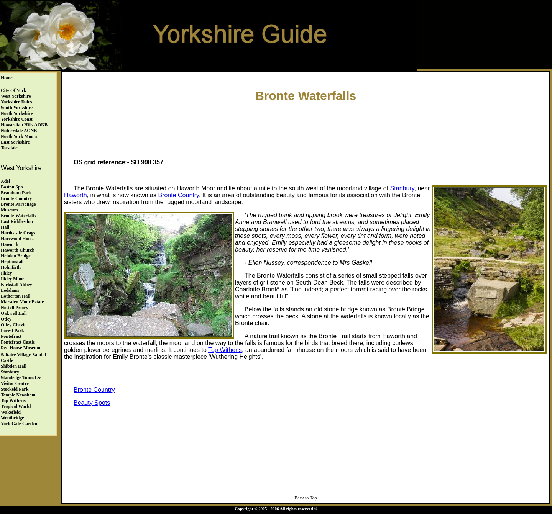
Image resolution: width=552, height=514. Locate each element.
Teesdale (9, 148)
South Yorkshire (17, 107)
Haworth (9, 244)
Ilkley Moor (12, 279)
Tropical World (16, 406)
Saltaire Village (16, 354)
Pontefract (11, 336)
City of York (13, 90)
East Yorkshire (15, 142)
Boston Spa (12, 187)
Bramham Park (16, 192)
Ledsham (10, 290)
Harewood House (17, 238)
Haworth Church (17, 250)
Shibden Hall (13, 366)
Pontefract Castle (18, 342)
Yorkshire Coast (17, 119)
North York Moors (19, 136)
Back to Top (305, 498)
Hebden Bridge (16, 256)
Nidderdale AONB (19, 130)
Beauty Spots (92, 402)
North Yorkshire (17, 113)
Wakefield (11, 412)
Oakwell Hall (14, 313)
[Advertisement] (305, 128)
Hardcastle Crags (18, 233)
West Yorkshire (16, 96)
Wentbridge (12, 418)
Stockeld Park (14, 389)
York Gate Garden (19, 423)
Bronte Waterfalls (18, 215)
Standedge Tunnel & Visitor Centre (21, 380)
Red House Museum (20, 347)
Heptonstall (12, 261)
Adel (5, 181)
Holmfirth (11, 267)
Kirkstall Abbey (16, 284)
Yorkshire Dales (16, 102)
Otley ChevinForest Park (14, 327)
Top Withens (13, 400)
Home (7, 77)
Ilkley (6, 273)
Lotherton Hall (15, 296)
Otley (6, 319)
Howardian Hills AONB (24, 125)
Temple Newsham (18, 395)
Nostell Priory (14, 307)
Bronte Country (16, 198)
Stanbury (10, 372)
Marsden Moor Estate (22, 301)
